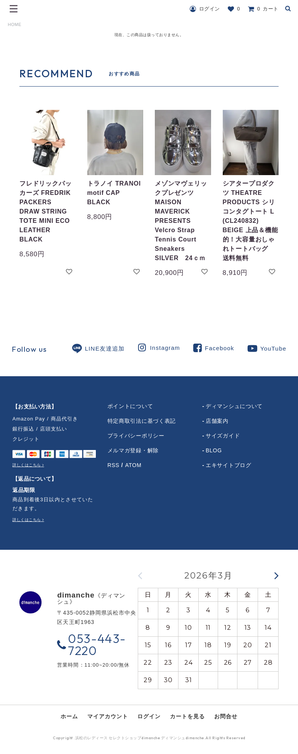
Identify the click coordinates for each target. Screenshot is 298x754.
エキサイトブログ (228, 465)
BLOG (214, 450)
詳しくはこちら (26, 465)
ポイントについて (130, 406)
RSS (113, 465)
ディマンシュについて (234, 406)
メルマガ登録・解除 (133, 450)
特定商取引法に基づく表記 (141, 421)
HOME (14, 24)
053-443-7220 (91, 644)
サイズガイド (223, 436)
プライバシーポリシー (136, 436)
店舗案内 (217, 421)
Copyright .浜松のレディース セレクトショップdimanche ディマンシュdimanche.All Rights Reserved (149, 739)
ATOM (133, 465)
